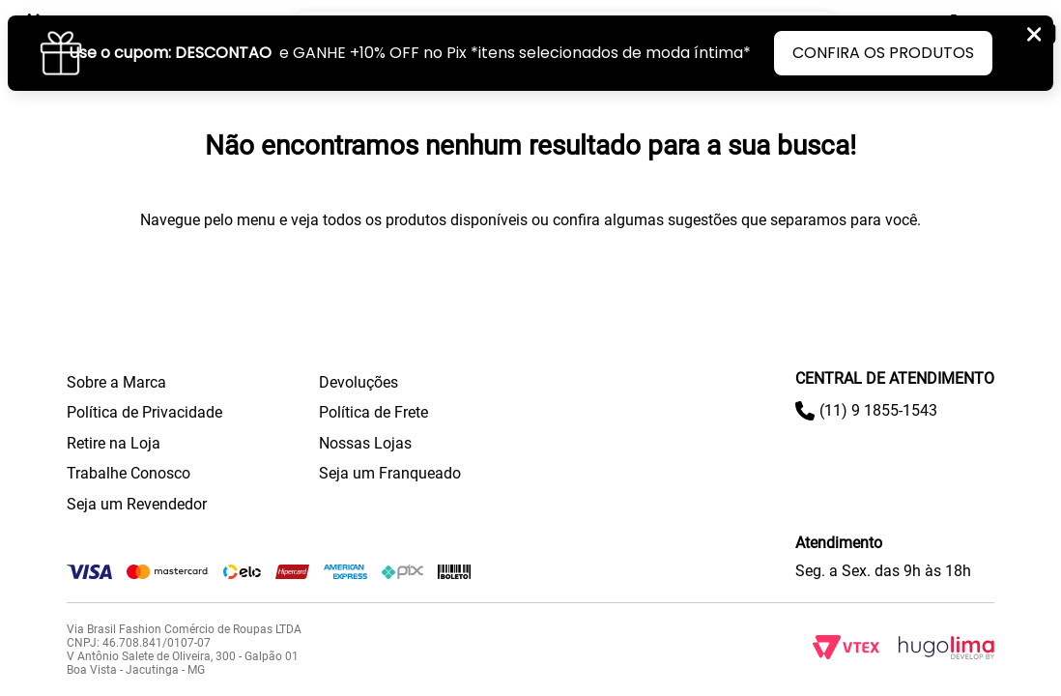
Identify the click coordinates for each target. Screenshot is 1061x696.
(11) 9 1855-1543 (878, 410)
